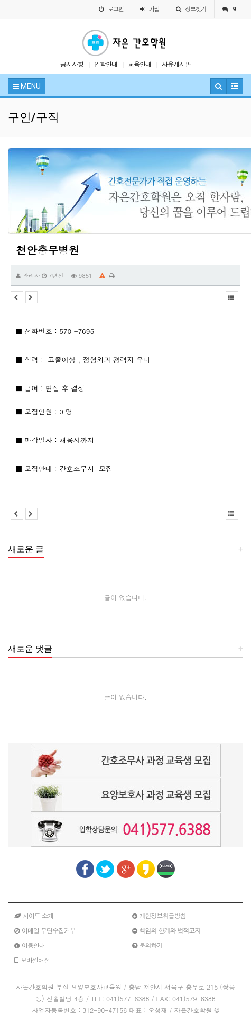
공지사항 (71, 63)
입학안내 (105, 63)
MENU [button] (27, 86)
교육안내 (139, 63)
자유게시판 (176, 63)
